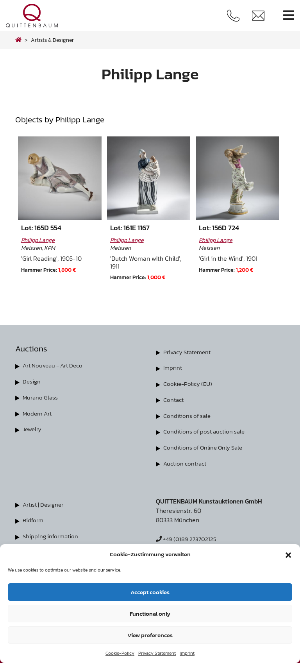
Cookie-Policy (119, 653)
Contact (174, 398)
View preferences (150, 635)
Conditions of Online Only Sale (205, 445)
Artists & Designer (52, 40)
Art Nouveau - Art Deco (56, 365)
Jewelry (33, 427)
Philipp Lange (38, 240)
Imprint (187, 653)
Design (32, 380)
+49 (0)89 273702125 (188, 536)
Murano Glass (41, 396)
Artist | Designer (45, 502)
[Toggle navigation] (288, 15)
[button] (288, 554)
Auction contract (186, 461)
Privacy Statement (157, 653)
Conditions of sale (188, 414)
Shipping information (52, 533)
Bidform (34, 517)
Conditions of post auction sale (206, 430)
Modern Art (38, 412)
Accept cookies (150, 592)
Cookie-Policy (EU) (188, 383)
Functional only (150, 613)
